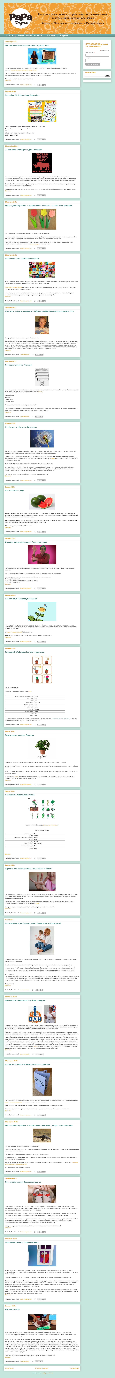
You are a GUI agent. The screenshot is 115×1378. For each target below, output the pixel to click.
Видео (9, 632)
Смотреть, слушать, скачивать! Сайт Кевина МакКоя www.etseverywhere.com (39, 311)
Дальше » (8, 80)
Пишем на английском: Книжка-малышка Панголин (27, 1064)
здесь (29, 691)
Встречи (51, 36)
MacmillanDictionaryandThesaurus (62, 718)
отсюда (40, 391)
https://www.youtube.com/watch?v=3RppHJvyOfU (23, 70)
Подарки (64, 36)
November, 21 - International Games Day (22, 95)
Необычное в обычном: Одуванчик (21, 427)
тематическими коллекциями (13, 1102)
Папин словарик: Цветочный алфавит (22, 259)
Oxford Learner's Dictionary (50, 825)
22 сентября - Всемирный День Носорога (23, 150)
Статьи (9, 36)
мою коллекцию (34, 244)
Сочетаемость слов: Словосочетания (21, 1242)
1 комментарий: (25, 354)
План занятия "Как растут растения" (21, 599)
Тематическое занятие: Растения (19, 735)
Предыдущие (74, 1368)
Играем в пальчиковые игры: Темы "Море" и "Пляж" (28, 869)
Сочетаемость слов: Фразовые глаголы (23, 1182)
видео (53, 458)
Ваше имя (88, 58)
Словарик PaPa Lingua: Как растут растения (24, 652)
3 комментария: (25, 416)
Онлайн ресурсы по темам (30, 36)
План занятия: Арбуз (14, 491)
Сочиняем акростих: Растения (18, 365)
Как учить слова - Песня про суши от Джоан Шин (27, 45)
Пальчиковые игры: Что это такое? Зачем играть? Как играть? (33, 923)
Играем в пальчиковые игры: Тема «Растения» (26, 542)
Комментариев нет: (26, 84)
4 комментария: (25, 990)
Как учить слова (12, 1309)
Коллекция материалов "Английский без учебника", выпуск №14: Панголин (39, 1125)
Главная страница (41, 1368)
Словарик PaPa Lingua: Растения (19, 795)
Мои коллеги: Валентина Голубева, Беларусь (25, 1000)
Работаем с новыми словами (13, 287)
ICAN (35, 1046)
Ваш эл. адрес (90, 52)
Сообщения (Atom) (47, 1373)
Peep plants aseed (16, 632)
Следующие (9, 1368)
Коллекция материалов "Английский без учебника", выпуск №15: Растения (38, 206)
